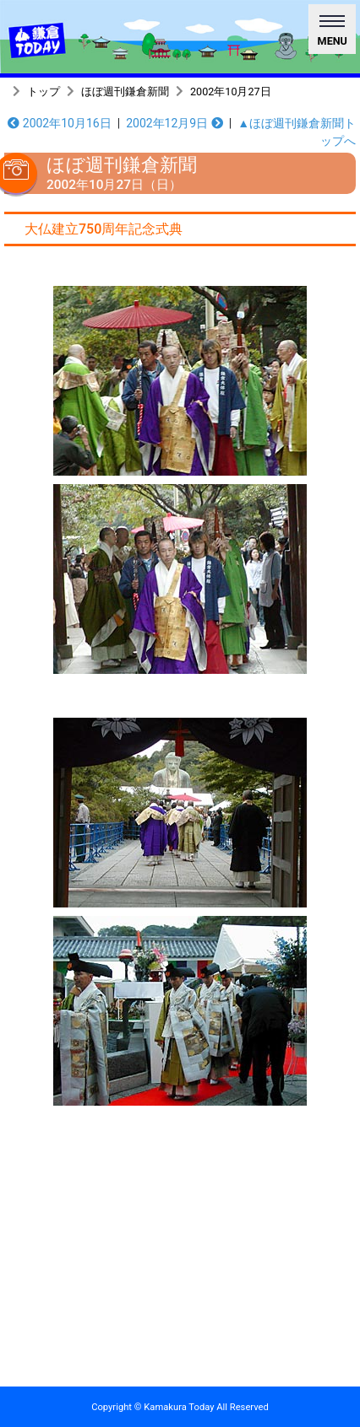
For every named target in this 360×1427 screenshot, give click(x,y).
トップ (43, 91)
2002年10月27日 (230, 91)
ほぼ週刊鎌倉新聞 (125, 91)
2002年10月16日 (59, 123)
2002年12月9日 (174, 123)
